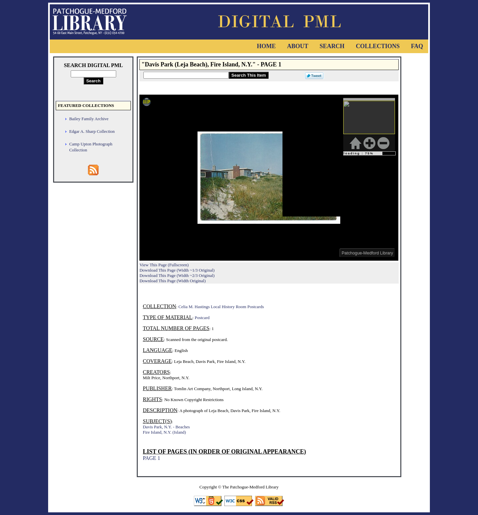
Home (266, 46)
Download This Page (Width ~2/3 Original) (176, 275)
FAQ (417, 46)
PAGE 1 (151, 458)
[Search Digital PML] (93, 73)
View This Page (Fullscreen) (164, 264)
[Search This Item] (186, 75)
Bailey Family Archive (88, 118)
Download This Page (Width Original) (172, 280)
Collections (378, 46)
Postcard (202, 317)
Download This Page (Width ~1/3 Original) (176, 270)
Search (332, 46)
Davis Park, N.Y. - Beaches (166, 426)
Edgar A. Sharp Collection (92, 131)
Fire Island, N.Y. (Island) (164, 432)
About (297, 46)
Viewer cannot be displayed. (268, 178)
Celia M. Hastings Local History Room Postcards (221, 306)
